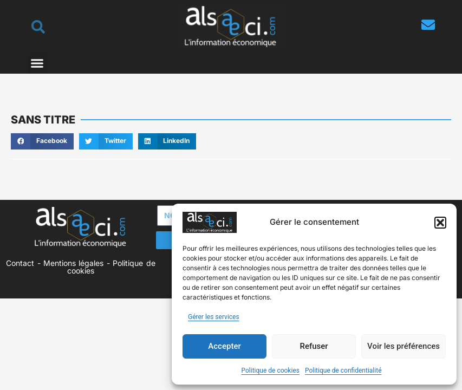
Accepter (224, 346)
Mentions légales (73, 263)
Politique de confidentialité (343, 370)
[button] (440, 222)
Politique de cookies (271, 370)
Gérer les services (213, 317)
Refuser (314, 346)
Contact (20, 263)
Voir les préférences (403, 346)
